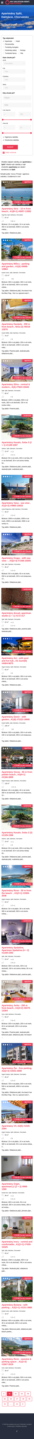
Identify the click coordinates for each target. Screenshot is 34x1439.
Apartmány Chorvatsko (17, 24)
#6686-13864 (15, 266)
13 (17, 1404)
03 (22, 1394)
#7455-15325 (17, 1244)
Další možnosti (9, 152)
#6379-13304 (16, 1008)
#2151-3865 (17, 1306)
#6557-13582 (16, 210)
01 (9, 1394)
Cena (13, 174)
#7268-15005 (16, 559)
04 (28, 1394)
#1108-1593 (15, 950)
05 (5, 1399)
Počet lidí (5, 123)
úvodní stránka (5, 24)
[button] (14, 63)
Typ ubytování (8, 38)
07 (17, 1399)
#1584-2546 (16, 893)
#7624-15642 (16, 385)
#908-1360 (15, 1186)
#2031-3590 (17, 1069)
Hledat (10, 147)
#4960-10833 (16, 504)
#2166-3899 (17, 774)
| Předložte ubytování (21, 1426)
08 (23, 1399)
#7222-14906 (16, 718)
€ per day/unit (6, 110)
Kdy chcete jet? (9, 93)
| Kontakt (28, 1424)
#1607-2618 (16, 1362)
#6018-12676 (16, 327)
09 (29, 1399)
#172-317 (16, 614)
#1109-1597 (17, 443)
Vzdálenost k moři (14, 176)
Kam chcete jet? (9, 57)
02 (16, 1394)
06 (11, 1399)
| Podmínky (22, 1424)
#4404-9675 (15, 661)
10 (5, 1404)
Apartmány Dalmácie (9, 26)
